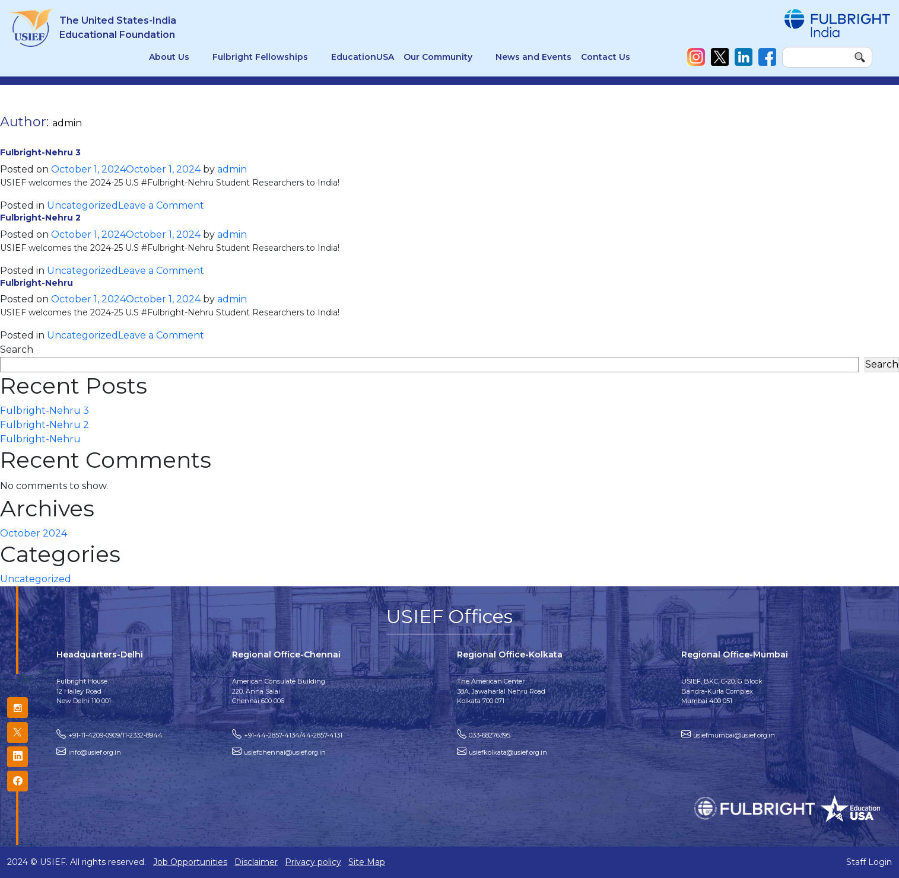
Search (16, 349)
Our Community (438, 57)
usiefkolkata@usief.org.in (508, 752)
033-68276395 (489, 735)
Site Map (366, 862)
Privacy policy (313, 862)
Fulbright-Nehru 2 (40, 217)
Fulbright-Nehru (36, 282)
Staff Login (869, 862)
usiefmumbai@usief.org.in (734, 735)
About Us (169, 57)
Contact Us (605, 57)
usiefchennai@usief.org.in (285, 752)
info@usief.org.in (94, 752)
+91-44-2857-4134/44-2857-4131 (293, 735)
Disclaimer (256, 862)
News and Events (533, 57)
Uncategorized (82, 205)
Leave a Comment (161, 205)
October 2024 (33, 533)
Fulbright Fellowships (260, 57)
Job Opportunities (190, 862)
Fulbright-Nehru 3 (40, 152)
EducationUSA (362, 57)
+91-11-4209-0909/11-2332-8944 (115, 735)
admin (232, 169)
